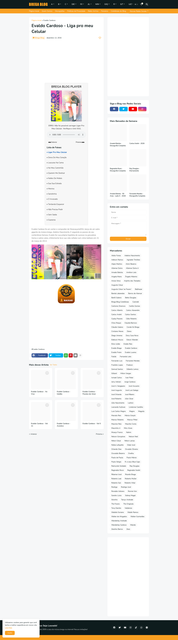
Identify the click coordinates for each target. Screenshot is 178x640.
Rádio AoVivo (93, 11)
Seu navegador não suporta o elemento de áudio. (66, 134)
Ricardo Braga (130, 474)
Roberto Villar (130, 483)
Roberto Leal (116, 478)
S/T (121, 4)
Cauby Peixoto (116, 319)
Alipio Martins (116, 264)
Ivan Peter (129, 377)
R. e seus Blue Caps (132, 462)
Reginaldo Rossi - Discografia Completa (118, 170)
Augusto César (117, 285)
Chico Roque (116, 323)
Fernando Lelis (125, 356)
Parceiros (104, 11)
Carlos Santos (130, 314)
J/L (89, 4)
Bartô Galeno (116, 297)
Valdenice (128, 508)
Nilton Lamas (129, 441)
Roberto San (116, 483)
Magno (132, 411)
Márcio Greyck (130, 415)
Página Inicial (34, 11)
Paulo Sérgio (116, 462)
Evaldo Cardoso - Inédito (63, 393)
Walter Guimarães (137, 516)
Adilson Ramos (117, 260)
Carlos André (116, 314)
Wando (133, 525)
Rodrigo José (126, 487)
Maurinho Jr (115, 428)
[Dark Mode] (136, 4)
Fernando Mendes (133, 361)
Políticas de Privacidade (76, 11)
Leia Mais (8, 628)
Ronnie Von (132, 491)
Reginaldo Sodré (133, 470)
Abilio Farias (116, 255)
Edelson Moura (117, 340)
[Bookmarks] (141, 4)
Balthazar (138, 289)
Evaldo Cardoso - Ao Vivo (39, 393)
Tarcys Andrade (127, 500)
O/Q (106, 4)
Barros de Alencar (135, 293)
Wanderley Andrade (119, 521)
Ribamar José (116, 474)
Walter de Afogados (119, 516)
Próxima (99, 434)
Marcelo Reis (116, 415)
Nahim (128, 432)
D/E (73, 4)
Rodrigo (114, 487)
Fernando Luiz (116, 361)
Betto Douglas (130, 297)
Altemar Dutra (116, 268)
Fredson (129, 365)
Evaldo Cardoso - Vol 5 (92, 423)
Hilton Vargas (125, 373)
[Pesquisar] (147, 4)
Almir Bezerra (131, 264)
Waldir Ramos (132, 512)
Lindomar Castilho (136, 407)
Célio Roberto (131, 319)
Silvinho (114, 500)
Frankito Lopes (117, 365)
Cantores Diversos (118, 306)
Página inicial (36, 21)
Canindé (136, 302)
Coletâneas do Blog (118, 11)
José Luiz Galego (131, 390)
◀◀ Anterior (52, 142)
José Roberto (116, 398)
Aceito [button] (9, 633)
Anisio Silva (115, 281)
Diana (129, 331)
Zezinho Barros (117, 529)
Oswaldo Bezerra (118, 453)
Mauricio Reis (116, 424)
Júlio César (129, 398)
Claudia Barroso (131, 323)
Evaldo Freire (116, 352)
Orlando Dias (116, 449)
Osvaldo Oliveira (131, 449)
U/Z (130, 4)
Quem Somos (47, 11)
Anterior (34, 434)
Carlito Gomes (134, 306)
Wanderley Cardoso (119, 525)
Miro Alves (128, 428)
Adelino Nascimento (132, 255)
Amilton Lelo (131, 272)
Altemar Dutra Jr (132, 268)
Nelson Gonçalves (118, 436)
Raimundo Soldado (118, 466)
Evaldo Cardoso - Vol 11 (39, 424)
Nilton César (116, 441)
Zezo (128, 529)
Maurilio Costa (130, 424)
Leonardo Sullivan (118, 407)
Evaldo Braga (116, 348)
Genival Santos (117, 369)
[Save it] (100, 38)
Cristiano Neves (117, 331)
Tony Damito (116, 508)
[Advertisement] (66, 60)
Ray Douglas (134, 466)
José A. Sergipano (118, 386)
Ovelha (131, 453)
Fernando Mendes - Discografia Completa (137, 195)
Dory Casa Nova (132, 335)
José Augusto (116, 390)
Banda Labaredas (118, 293)
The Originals (128, 504)
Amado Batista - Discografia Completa (118, 144)
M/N (97, 4)
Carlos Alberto (117, 310)
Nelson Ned (133, 436)
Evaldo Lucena (130, 352)
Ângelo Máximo (131, 276)
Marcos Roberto (117, 420)
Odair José (131, 445)
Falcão (113, 356)
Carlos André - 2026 (137, 143)
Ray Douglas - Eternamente (134, 170)
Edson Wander (132, 340)
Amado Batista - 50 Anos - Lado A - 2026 (118, 195)
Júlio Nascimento (117, 403)
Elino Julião (115, 344)
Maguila (141, 411)
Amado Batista (117, 272)
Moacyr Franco (117, 432)
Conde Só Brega (133, 327)
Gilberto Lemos (132, 369)
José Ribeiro (129, 394)
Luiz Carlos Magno (118, 411)
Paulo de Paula (117, 457)
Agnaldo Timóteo (133, 260)
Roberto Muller (130, 478)
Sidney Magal (130, 495)
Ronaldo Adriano (117, 491)
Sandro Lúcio (116, 495)
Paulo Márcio (132, 457)
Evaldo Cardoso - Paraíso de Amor (89, 393)
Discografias (60, 11)
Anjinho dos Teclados (132, 281)
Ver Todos (53, 365)
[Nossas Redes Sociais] (139, 11)
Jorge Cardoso (129, 382)
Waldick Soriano (117, 512)
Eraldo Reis (128, 344)
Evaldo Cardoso (49, 21)
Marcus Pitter (132, 420)
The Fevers (115, 504)
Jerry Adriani (116, 382)
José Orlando (116, 394)
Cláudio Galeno (117, 327)
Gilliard (114, 373)
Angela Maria (116, 276)
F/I (81, 4)
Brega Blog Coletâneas (120, 302)
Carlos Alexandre (132, 310)
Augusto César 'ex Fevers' (121, 289)
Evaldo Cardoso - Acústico (63, 424)
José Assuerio (134, 386)
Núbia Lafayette (117, 445)
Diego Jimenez (116, 335)
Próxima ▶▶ (80, 142)
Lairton (130, 403)
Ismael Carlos (116, 377)
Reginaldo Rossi (117, 470)
